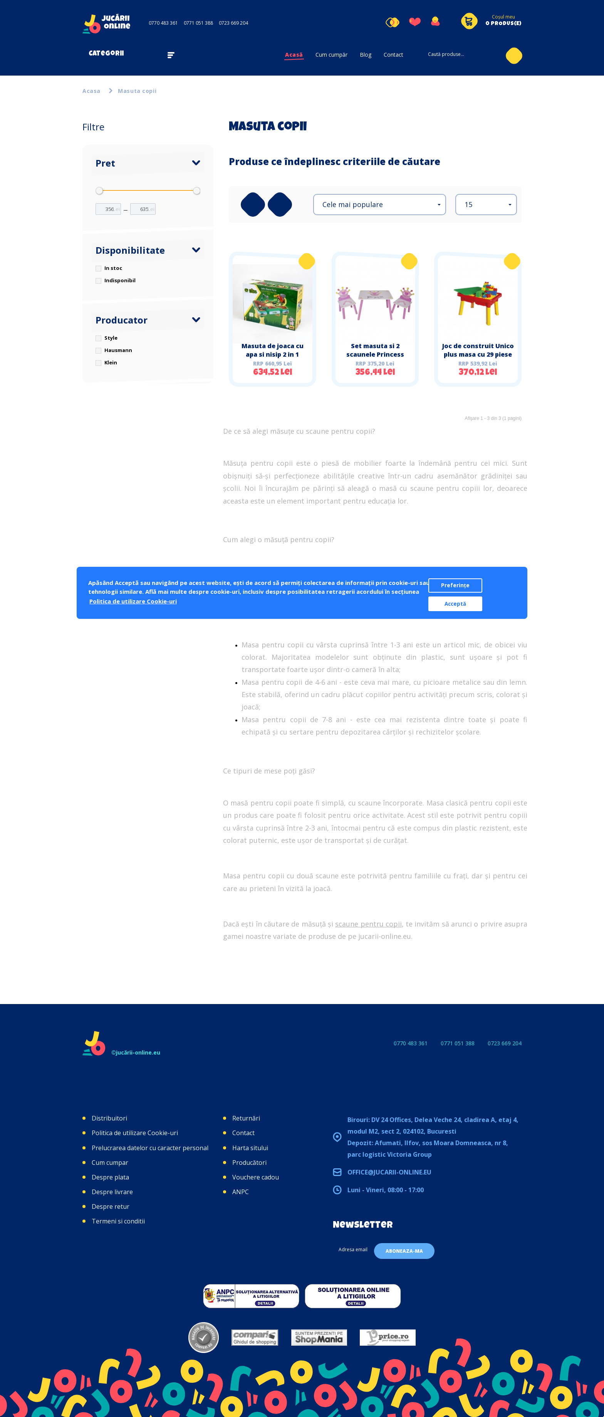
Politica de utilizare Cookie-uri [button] (133, 601)
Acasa (91, 90)
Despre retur (110, 1206)
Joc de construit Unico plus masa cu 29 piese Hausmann (478, 354)
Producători (249, 1162)
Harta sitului (250, 1148)
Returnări (246, 1118)
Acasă (294, 54)
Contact (393, 54)
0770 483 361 (163, 23)
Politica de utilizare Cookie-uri (135, 1133)
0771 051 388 (198, 23)
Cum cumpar (110, 1162)
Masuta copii (137, 90)
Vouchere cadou (255, 1177)
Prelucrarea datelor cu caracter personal (150, 1148)
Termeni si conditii (118, 1221)
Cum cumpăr (331, 54)
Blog (365, 54)
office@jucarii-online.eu (389, 1172)
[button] (379, 204)
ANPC (240, 1192)
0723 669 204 (233, 23)
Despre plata (110, 1177)
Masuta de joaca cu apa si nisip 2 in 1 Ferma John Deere (273, 354)
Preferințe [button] (455, 585)
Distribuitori (109, 1118)
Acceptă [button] (455, 603)
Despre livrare (112, 1192)
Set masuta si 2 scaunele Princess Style (375, 354)
